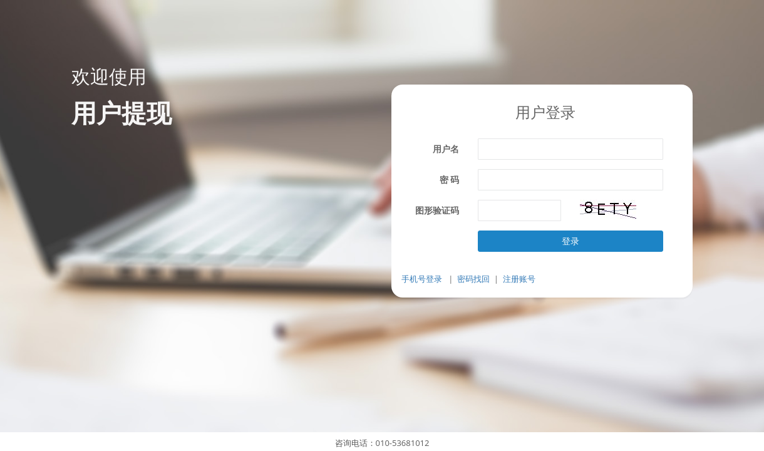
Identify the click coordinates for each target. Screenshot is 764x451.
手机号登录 (421, 278)
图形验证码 (437, 210)
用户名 (446, 149)
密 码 (450, 179)
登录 (570, 241)
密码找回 (473, 278)
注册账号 (519, 278)
